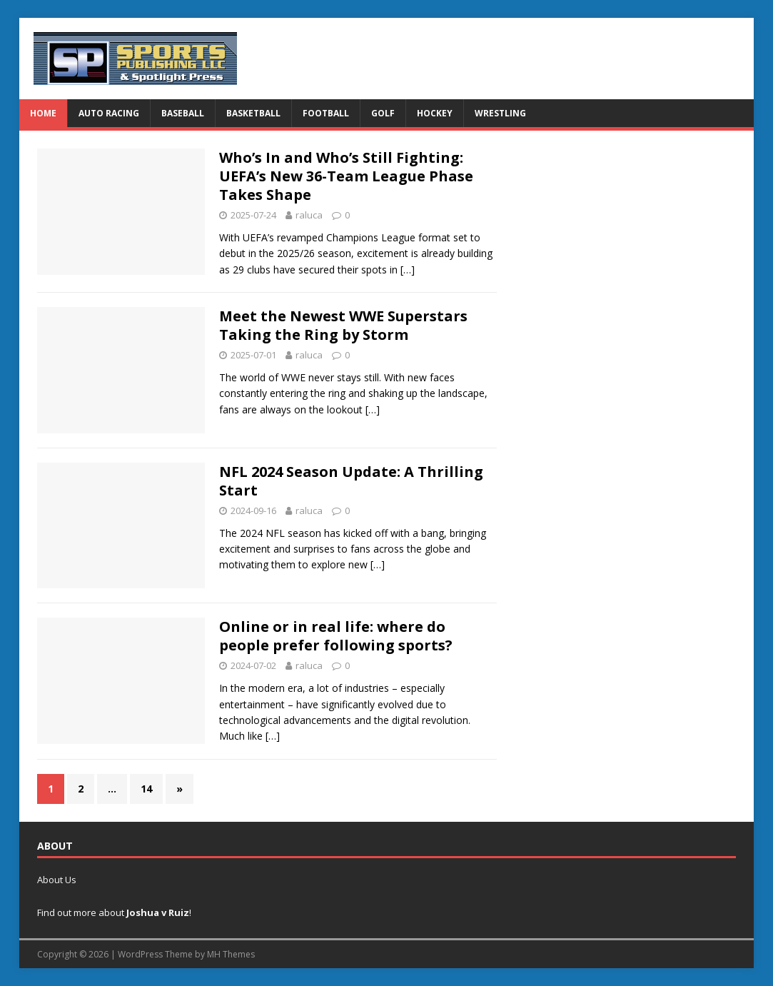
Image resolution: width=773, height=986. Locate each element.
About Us (56, 879)
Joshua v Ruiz (157, 912)
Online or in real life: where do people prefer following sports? (336, 636)
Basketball (253, 113)
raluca (309, 214)
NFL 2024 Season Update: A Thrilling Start (351, 481)
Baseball (182, 113)
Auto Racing (109, 113)
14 (146, 788)
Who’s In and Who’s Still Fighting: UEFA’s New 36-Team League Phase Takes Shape (346, 176)
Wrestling (500, 113)
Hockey (435, 113)
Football (326, 113)
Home (43, 113)
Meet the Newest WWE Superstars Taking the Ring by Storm (343, 325)
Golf (383, 113)
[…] (407, 269)
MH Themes (231, 954)
